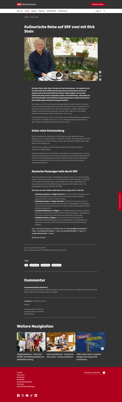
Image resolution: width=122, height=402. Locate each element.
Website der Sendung (39, 237)
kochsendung (45, 265)
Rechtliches (21, 377)
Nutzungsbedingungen (24, 382)
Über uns (20, 11)
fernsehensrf (34, 265)
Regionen (41, 11)
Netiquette (20, 379)
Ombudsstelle (51, 11)
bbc (26, 265)
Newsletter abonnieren (94, 372)
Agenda (33, 11)
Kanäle (27, 11)
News (36, 17)
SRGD (32, 17)
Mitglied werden (97, 4)
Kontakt (19, 372)
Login (98, 11)
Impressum (21, 375)
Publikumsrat (62, 11)
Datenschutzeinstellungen (26, 386)
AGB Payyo (20, 384)
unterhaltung (57, 265)
